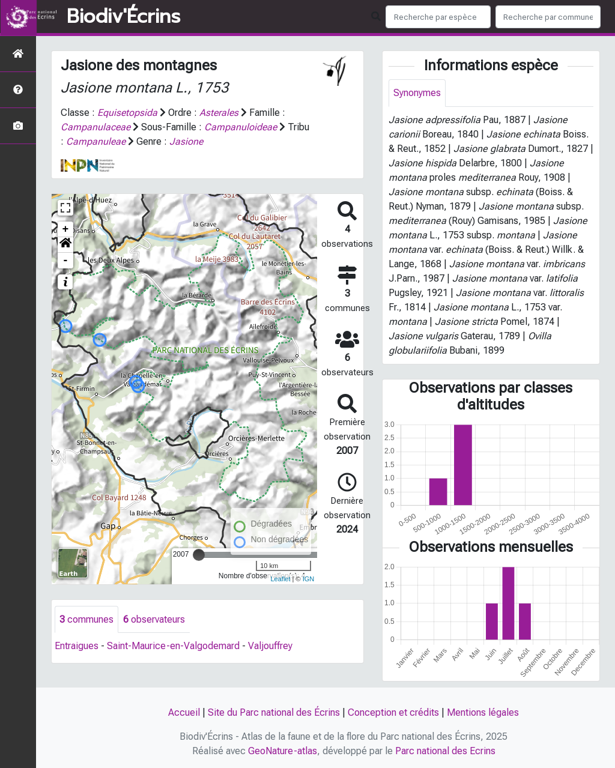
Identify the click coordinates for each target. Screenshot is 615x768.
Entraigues (76, 646)
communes (86, 619)
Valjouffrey (270, 646)
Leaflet (280, 578)
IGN (309, 578)
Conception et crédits (393, 712)
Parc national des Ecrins (445, 751)
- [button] (65, 260)
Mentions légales (483, 712)
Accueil (184, 712)
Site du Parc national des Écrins (274, 712)
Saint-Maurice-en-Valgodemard (173, 646)
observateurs (154, 619)
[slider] (199, 555)
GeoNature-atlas (282, 751)
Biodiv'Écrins (123, 17)
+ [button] (65, 229)
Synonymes (417, 92)
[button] (65, 245)
